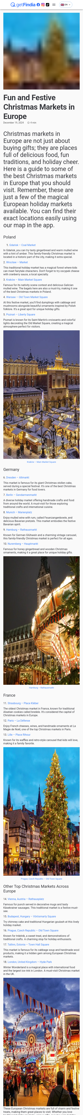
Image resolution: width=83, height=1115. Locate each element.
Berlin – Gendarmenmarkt (21, 495)
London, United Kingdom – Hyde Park (30, 962)
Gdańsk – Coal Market (22, 245)
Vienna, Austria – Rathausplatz (26, 899)
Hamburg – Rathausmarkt (21, 529)
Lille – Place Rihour (19, 734)
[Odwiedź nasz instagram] (43, 4)
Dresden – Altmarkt (17, 477)
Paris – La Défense (19, 720)
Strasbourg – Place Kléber (23, 703)
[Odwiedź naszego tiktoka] (47, 4)
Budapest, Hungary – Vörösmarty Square (32, 916)
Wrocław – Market (17, 262)
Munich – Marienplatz (19, 512)
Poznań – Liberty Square (20, 314)
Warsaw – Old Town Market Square (27, 297)
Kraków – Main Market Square (24, 279)
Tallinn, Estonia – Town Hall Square (28, 944)
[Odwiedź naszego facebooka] (38, 4)
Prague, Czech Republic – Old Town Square (41, 879)
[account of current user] (54, 5)
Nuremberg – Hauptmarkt (23, 543)
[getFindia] (23, 4)
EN (66, 4)
